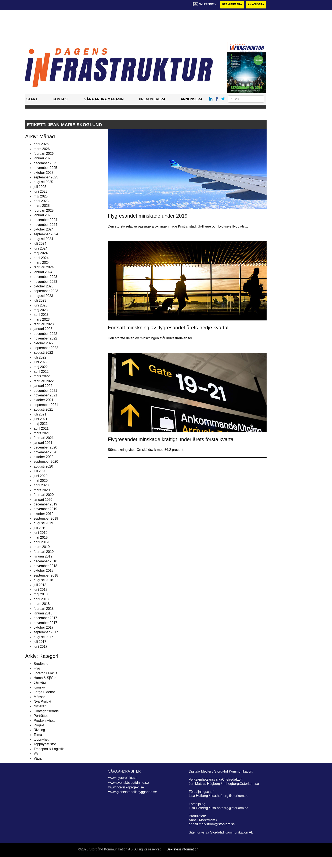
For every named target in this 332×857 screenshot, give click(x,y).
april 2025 (41, 201)
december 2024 (45, 220)
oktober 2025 (43, 172)
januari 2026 (43, 158)
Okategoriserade (46, 711)
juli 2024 (40, 244)
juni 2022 (40, 362)
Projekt (39, 725)
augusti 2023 (43, 296)
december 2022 (45, 333)
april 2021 (41, 428)
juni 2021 (40, 419)
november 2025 (45, 168)
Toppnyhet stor (45, 744)
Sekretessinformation (182, 849)
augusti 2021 (43, 409)
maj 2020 (41, 480)
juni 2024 (40, 248)
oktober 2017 (43, 627)
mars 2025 (42, 206)
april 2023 (41, 315)
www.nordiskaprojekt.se (126, 787)
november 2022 (45, 338)
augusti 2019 (43, 523)
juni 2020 (40, 476)
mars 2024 (42, 262)
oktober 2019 (43, 514)
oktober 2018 (43, 571)
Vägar (38, 758)
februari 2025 (44, 210)
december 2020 (45, 447)
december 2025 (45, 163)
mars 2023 (42, 319)
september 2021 (46, 405)
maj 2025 (41, 196)
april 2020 (41, 485)
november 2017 (45, 623)
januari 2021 (43, 442)
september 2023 (46, 291)
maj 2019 (41, 537)
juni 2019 (40, 532)
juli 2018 (40, 585)
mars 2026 (42, 149)
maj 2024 (41, 253)
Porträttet (41, 716)
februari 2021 (44, 438)
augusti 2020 (43, 466)
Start (31, 99)
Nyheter (40, 706)
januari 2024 (43, 272)
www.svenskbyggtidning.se (128, 782)
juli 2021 (40, 414)
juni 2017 (40, 646)
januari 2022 (43, 386)
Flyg (37, 668)
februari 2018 (44, 608)
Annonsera (256, 4)
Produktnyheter (45, 720)
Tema (38, 735)
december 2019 (45, 504)
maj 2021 (41, 424)
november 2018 (45, 566)
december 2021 (45, 390)
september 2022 (46, 348)
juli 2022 (40, 357)
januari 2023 (43, 329)
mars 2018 (42, 604)
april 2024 (41, 258)
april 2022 (41, 371)
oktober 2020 (43, 457)
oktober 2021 (43, 400)
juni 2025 (40, 191)
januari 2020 (43, 499)
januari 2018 (43, 613)
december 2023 (45, 277)
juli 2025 (40, 187)
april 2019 (41, 542)
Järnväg (40, 682)
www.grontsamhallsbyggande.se (132, 792)
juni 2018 (40, 589)
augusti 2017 (43, 637)
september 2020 (46, 462)
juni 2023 (40, 305)
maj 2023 (41, 310)
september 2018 (46, 575)
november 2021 (45, 395)
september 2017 (46, 632)
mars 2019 (42, 547)
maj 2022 (41, 367)
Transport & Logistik (49, 749)
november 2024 (45, 224)
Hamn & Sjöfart (45, 678)
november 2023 (45, 281)
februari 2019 (44, 551)
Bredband (41, 663)
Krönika (39, 687)
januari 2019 (43, 556)
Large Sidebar (44, 692)
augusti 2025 (43, 182)
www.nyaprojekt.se (122, 778)
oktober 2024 (43, 229)
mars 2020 (42, 490)
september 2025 (46, 177)
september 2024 (46, 234)
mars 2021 (42, 433)
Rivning (39, 730)
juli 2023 (40, 300)
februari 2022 (44, 381)
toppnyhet (41, 739)
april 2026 (41, 144)
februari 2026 (44, 153)
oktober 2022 (43, 343)
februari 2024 (44, 267)
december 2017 (45, 618)
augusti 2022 (43, 353)
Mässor (39, 697)
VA (36, 753)
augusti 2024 (43, 239)
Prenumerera (232, 4)
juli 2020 (40, 471)
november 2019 (45, 509)
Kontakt (61, 99)
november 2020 (45, 452)
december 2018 (45, 561)
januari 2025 (43, 215)
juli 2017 (40, 641)
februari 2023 (44, 324)
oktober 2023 (43, 286)
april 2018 (41, 599)
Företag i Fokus (45, 673)
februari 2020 (44, 495)
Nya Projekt (42, 701)
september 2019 (46, 518)
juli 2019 (40, 528)
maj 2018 (41, 594)
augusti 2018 (43, 580)
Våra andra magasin (104, 99)
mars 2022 (42, 376)
